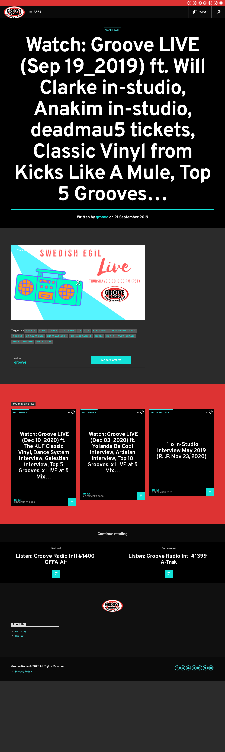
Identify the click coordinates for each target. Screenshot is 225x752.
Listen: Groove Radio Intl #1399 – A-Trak (169, 630)
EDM (87, 401)
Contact (19, 707)
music (99, 407)
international (57, 407)
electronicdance (123, 401)
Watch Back (112, 65)
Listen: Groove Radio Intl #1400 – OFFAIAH (57, 630)
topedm (28, 412)
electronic (100, 401)
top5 (16, 412)
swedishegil (126, 407)
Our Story (21, 702)
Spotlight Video (161, 483)
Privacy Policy (23, 743)
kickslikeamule (81, 407)
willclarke (44, 412)
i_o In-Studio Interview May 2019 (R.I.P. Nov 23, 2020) (181, 521)
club (42, 401)
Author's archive (111, 431)
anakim (31, 401)
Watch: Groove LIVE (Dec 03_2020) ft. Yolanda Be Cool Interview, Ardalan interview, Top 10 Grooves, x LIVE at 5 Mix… (112, 524)
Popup (200, 12)
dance (53, 401)
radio (110, 407)
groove (102, 252)
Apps (37, 12)
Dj (79, 401)
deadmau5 (67, 401)
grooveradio (35, 407)
